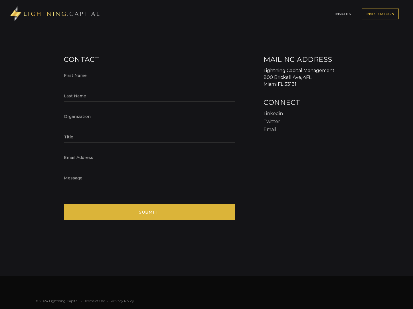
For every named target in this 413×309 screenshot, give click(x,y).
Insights (343, 14)
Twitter (272, 121)
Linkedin (273, 113)
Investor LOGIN (380, 14)
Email (270, 129)
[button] (307, 11)
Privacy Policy (122, 301)
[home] (55, 13)
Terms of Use (94, 301)
